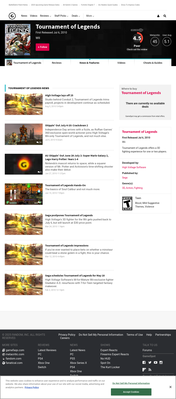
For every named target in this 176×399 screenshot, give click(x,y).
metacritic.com (13, 354)
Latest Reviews (47, 350)
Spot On (105, 363)
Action (129, 188)
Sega (124, 177)
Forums (147, 350)
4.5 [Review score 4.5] (137, 38)
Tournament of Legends (68, 26)
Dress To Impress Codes (130, 5)
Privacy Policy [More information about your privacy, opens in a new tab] (32, 387)
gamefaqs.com (13, 350)
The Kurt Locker (110, 367)
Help (149, 334)
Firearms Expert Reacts (114, 354)
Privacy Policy (66, 334)
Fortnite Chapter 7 (88, 5)
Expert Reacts (108, 350)
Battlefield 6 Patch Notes (18, 5)
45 (155, 41)
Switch (42, 367)
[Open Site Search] (164, 16)
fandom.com (11, 358)
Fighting (138, 188)
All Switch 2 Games (70, 5)
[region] (88, 387)
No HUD (105, 358)
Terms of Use (135, 334)
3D (123, 188)
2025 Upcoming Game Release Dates (45, 5)
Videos (121, 62)
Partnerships (163, 334)
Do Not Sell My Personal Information (101, 334)
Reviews (56, 62)
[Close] (170, 387)
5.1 (167, 41)
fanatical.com (12, 363)
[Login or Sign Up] (158, 16)
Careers (65, 338)
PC (40, 354)
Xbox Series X (78, 363)
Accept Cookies (131, 392)
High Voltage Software (134, 167)
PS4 (40, 358)
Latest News (77, 350)
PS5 (72, 358)
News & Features (89, 62)
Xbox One (44, 363)
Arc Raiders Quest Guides (108, 5)
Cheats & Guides (152, 62)
